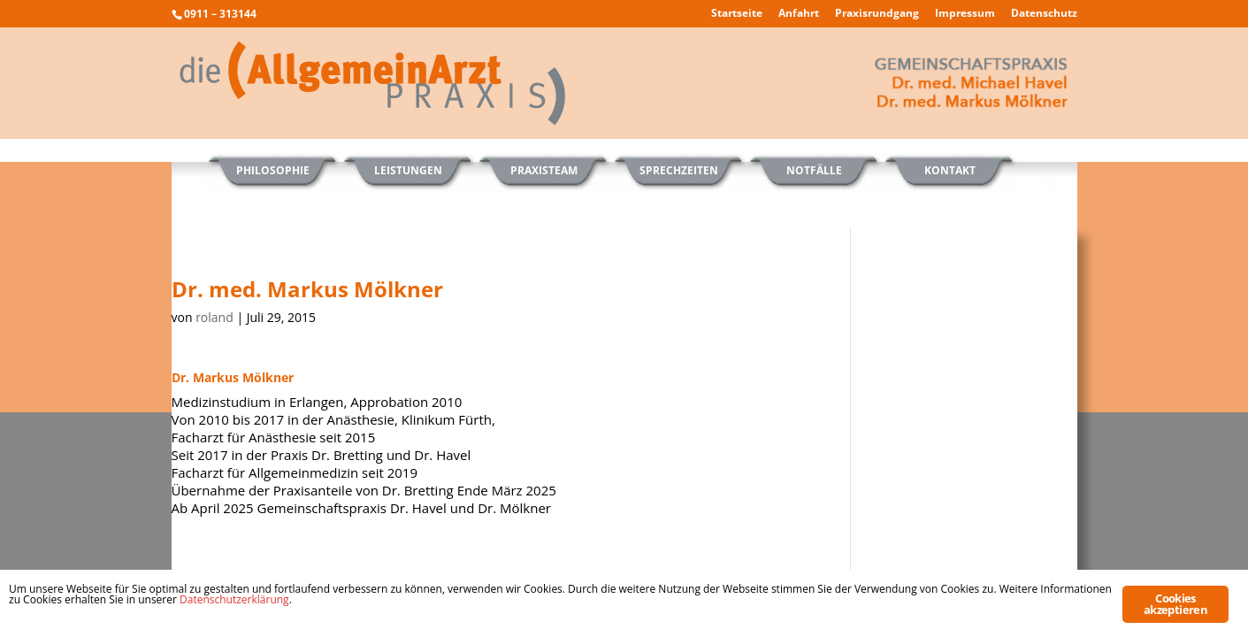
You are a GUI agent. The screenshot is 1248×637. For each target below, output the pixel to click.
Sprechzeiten (678, 170)
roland (214, 317)
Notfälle (814, 170)
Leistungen (408, 170)
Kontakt (950, 170)
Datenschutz (1044, 14)
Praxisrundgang (877, 14)
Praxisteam (544, 170)
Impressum (965, 14)
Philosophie (273, 170)
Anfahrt (798, 14)
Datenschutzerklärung (234, 599)
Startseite (736, 14)
